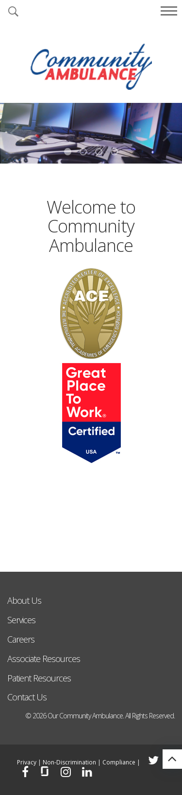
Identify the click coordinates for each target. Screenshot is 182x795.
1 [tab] (67, 151)
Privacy (26, 762)
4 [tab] (114, 151)
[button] (13, 12)
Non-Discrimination (69, 762)
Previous (14, 130)
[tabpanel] (91, 133)
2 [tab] (83, 151)
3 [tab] (98, 151)
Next (167, 130)
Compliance (118, 762)
